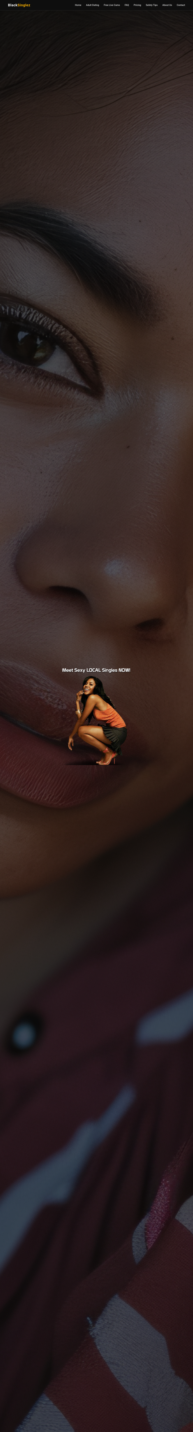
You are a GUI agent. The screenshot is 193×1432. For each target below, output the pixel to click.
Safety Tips (152, 5)
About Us (167, 5)
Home (78, 5)
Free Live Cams (112, 5)
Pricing (137, 5)
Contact (181, 5)
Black (19, 5)
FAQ (127, 5)
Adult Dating (92, 5)
